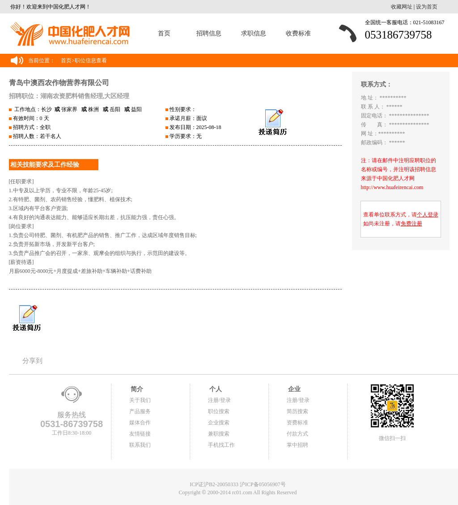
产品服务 (140, 411)
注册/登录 (219, 400)
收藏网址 (401, 7)
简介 (136, 389)
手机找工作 (221, 445)
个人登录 (427, 214)
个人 (215, 389)
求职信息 (253, 33)
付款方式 (297, 434)
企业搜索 (218, 422)
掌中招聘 (297, 445)
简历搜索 (297, 411)
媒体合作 (140, 422)
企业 (294, 389)
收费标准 (298, 33)
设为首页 (426, 7)
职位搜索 (218, 411)
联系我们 (140, 445)
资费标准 (297, 422)
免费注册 (411, 223)
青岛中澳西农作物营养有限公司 (59, 82)
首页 (164, 33)
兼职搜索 (218, 434)
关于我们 (140, 400)
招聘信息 (208, 33)
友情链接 (140, 434)
